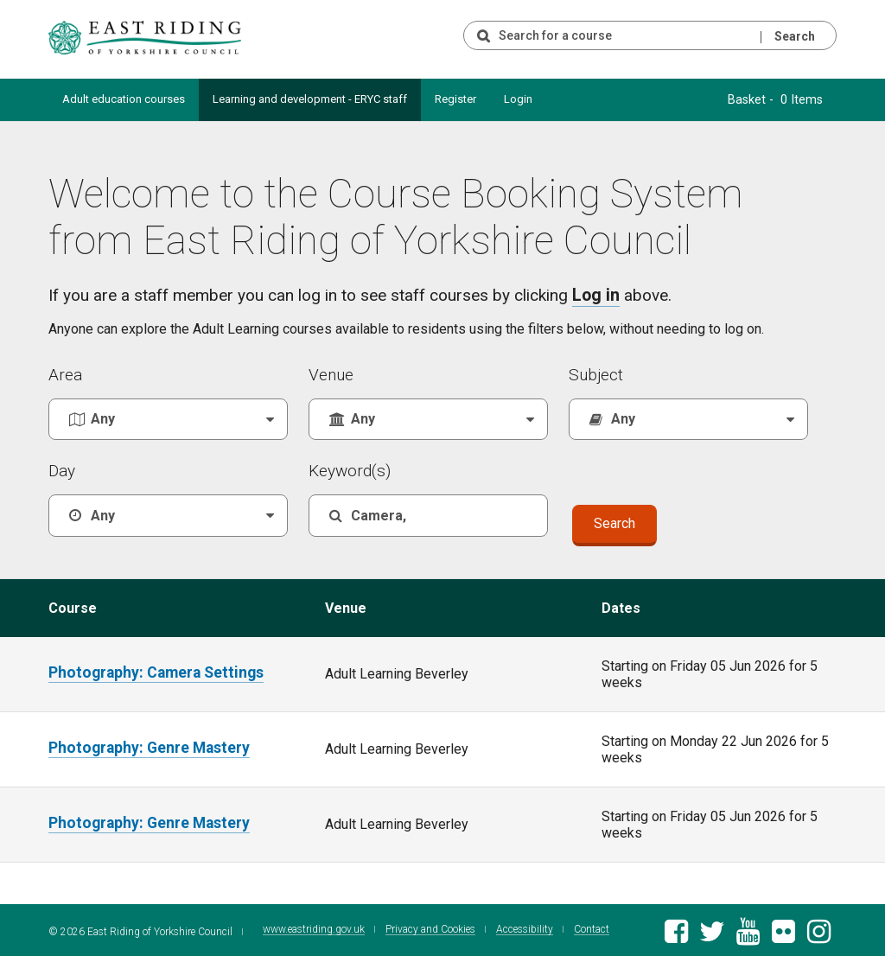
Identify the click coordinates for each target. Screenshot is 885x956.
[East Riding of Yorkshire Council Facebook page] (676, 933)
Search (794, 36)
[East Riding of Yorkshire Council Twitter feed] (711, 933)
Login (518, 98)
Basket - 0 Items (782, 98)
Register (455, 98)
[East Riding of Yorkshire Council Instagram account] (819, 933)
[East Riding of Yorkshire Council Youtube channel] (748, 933)
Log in (595, 293)
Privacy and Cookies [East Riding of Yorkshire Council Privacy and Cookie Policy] (421, 928)
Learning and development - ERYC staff (310, 98)
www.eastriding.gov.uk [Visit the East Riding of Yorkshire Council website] (304, 928)
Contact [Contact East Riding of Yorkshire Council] (582, 928)
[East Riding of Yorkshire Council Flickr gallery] (783, 933)
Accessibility (515, 928)
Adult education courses (123, 98)
